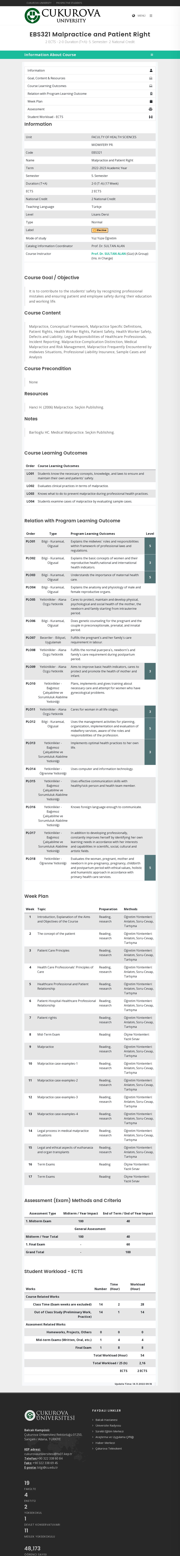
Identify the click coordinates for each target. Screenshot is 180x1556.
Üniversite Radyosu (108, 1425)
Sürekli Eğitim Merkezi (109, 1431)
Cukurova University (39, 3)
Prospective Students (69, 3)
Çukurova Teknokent (108, 1448)
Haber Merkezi (105, 1443)
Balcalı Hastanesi (106, 1420)
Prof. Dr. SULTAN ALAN (109, 254)
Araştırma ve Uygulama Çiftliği (114, 1437)
